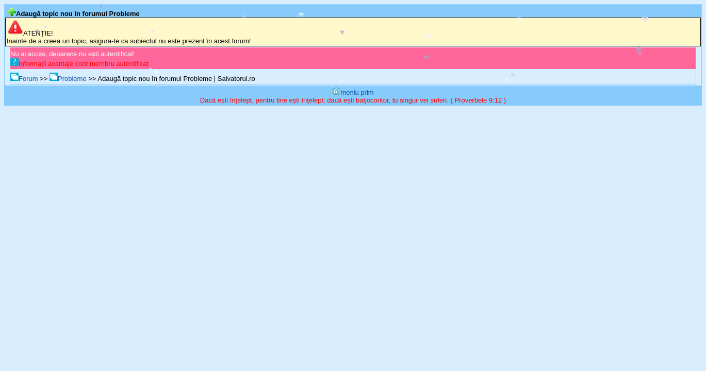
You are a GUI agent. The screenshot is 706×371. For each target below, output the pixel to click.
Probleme (68, 78)
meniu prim (352, 92)
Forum (24, 78)
